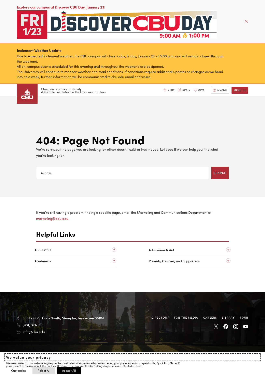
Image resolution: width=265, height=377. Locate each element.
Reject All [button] (44, 370)
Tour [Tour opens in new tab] (244, 317)
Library (228, 317)
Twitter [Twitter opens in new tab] (215, 326)
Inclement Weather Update (39, 50)
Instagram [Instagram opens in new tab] (235, 326)
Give (201, 90)
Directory (160, 317)
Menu (237, 90)
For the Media (186, 317)
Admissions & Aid (161, 250)
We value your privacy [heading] (28, 357)
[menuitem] (169, 90)
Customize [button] (18, 370)
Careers (210, 317)
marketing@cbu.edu (52, 218)
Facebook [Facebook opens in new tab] (225, 326)
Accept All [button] (69, 370)
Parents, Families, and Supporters (174, 261)
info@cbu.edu (34, 331)
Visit (171, 90)
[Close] (246, 21)
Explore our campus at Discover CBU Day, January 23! (61, 7)
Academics (42, 261)
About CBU (42, 250)
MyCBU (222, 90)
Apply (186, 90)
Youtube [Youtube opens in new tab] (245, 326)
